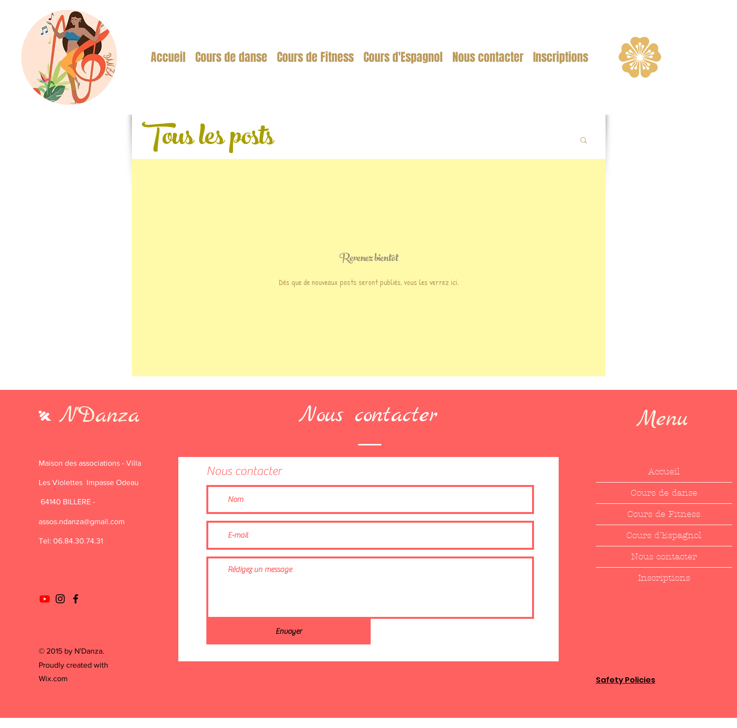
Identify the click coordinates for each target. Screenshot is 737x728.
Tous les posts (207, 139)
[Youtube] (45, 599)
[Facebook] (76, 599)
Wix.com (53, 678)
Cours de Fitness (663, 514)
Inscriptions (664, 578)
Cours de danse (664, 493)
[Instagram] (60, 599)
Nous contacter (664, 557)
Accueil (663, 472)
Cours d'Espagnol (663, 535)
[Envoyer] (288, 631)
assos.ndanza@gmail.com (82, 521)
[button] (583, 141)
